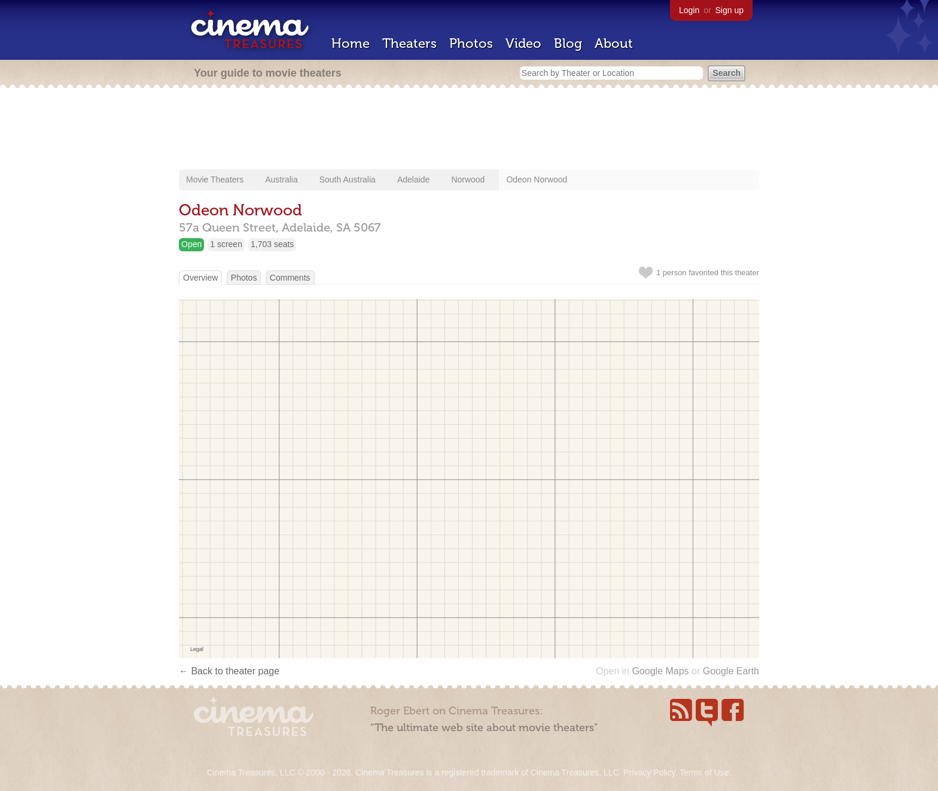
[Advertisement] (469, 130)
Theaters (409, 43)
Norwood (468, 179)
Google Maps (660, 671)
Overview (200, 277)
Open (191, 244)
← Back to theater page (229, 671)
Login (689, 10)
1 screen (226, 244)
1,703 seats (272, 244)
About (614, 43)
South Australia (347, 179)
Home (350, 43)
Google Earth (731, 671)
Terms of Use (704, 772)
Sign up (729, 10)
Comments (290, 277)
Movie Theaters (214, 179)
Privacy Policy (649, 772)
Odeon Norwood (536, 179)
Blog (568, 43)
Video (523, 43)
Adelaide (413, 179)
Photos (471, 43)
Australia (281, 179)
